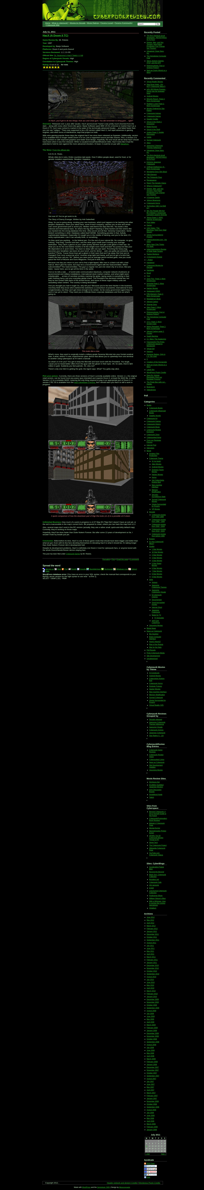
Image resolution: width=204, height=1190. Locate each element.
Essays (152, 539)
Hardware (150, 270)
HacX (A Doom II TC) (55, 35)
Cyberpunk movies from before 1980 (159, 535)
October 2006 (152, 1104)
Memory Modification (156, 491)
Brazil (149, 273)
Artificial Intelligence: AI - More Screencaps (156, 168)
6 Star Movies (157, 568)
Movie (149, 451)
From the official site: (61, 150)
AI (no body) (156, 461)
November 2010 (153, 968)
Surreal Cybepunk (156, 698)
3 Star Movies (157, 558)
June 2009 (151, 1016)
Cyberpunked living (154, 437)
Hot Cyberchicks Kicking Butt (158, 481)
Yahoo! (134, 569)
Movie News (151, 628)
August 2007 (151, 1079)
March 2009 (151, 1025)
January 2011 (152, 963)
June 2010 (151, 982)
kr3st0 (151, 888)
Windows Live (122, 569)
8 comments (134, 559)
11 (146, 1146)
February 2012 (152, 929)
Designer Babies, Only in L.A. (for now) (156, 355)
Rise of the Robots (156, 644)
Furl (66, 569)
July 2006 (150, 1113)
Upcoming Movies (156, 626)
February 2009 (152, 1028)
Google (83, 569)
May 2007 (150, 1087)
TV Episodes (159, 618)
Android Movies (152, 96)
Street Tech (153, 843)
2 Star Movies (157, 555)
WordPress (86, 1187)
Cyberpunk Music (153, 427)
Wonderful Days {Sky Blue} (157, 172)
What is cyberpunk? (60, 23)
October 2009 (152, 1005)
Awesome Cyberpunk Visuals (159, 591)
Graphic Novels (155, 416)
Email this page (122, 559)
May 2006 (150, 1118)
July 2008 (150, 1048)
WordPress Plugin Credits (156, 372)
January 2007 (152, 1099)
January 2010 (152, 997)
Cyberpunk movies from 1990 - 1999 (159, 521)
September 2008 (153, 1042)
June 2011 (151, 948)
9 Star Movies (157, 577)
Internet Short (157, 607)
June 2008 (151, 1050)
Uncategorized (152, 659)
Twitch (151, 797)
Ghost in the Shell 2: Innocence (154, 123)
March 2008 (151, 1059)
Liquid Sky (150, 370)
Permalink (106, 559)
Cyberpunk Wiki (52, 25)
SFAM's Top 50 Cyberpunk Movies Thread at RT (156, 838)
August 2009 (151, 1011)
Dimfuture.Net (154, 782)
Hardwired (150, 263)
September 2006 (153, 1107)
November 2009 (153, 1002)
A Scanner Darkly (153, 197)
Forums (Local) (106, 23)
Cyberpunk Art (152, 419)
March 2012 (151, 926)
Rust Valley (151, 222)
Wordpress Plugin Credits (149, 1183)
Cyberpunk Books (156, 408)
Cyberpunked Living (156, 760)
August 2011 (151, 943)
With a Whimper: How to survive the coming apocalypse (157, 903)
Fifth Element (152, 175)
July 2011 (150, 946)
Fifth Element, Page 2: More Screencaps (155, 295)
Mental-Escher (154, 828)
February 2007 (152, 1096)
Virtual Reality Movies (155, 82)
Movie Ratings (93, 23)
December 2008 (153, 1033)
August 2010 (151, 977)
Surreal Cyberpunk (154, 140)
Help (47, 571)
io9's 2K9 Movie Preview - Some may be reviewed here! (156, 91)
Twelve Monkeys (153, 254)
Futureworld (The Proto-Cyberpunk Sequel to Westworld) (156, 344)
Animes (154, 582)
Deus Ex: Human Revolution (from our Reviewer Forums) (154, 377)
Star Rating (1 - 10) (156, 736)
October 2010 (152, 971)
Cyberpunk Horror (153, 203)
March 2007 (151, 1093)
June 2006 (151, 1116)
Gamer (149, 225)
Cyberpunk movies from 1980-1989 (159, 516)
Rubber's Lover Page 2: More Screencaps (155, 105)
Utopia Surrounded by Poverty (159, 505)
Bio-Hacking (153, 634)
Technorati (108, 569)
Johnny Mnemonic (153, 200)
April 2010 (150, 988)
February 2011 (152, 960)
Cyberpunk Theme (156, 458)
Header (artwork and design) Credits (122, 1183)
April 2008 (150, 1056)
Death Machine (152, 336)
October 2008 (152, 1039)
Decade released (155, 720)
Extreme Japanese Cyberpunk (154, 163)
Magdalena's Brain (154, 299)
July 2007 (150, 1082)
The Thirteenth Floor (154, 177)
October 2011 (152, 937)
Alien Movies (156, 464)
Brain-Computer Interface (155, 638)
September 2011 (153, 940)
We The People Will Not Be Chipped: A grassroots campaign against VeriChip (157, 213)
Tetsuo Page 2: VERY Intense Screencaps (155, 219)
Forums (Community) (123, 23)
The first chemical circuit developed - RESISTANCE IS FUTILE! (157, 38)
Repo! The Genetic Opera (156, 183)
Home (47, 23)
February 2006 (152, 1127)
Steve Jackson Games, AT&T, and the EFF (155, 62)
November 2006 (153, 1101)
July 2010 (150, 980)
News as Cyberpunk (154, 631)
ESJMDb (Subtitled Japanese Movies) (156, 786)
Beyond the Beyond (156, 872)
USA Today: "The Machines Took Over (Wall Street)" (156, 230)
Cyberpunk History (154, 424)
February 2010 (152, 994)
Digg (59, 569)
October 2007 (152, 1073)
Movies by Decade (77, 23)
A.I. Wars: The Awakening (156, 339)
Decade (152, 512)
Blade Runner (152, 127)
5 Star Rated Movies (156, 564)
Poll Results (151, 650)
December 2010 (153, 965)
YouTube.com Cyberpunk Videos (156, 854)
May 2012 (150, 920)
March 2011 (151, 957)
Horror (154, 477)
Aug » (163, 1154)
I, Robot (150, 260)
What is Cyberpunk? (154, 186)
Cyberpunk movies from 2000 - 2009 (159, 525)
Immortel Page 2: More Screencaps (155, 285)
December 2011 (153, 934)
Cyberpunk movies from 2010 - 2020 (159, 530)
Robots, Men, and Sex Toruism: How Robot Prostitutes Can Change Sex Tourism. (156, 45)
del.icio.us (49, 569)
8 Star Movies (157, 574)
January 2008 (152, 1065)
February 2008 (152, 1062)
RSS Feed (150, 1164)
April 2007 (150, 1090)
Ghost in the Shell (153, 130)
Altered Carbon (152, 302)
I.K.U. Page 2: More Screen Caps (154, 323)
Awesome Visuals (155, 727)
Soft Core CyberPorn (156, 622)
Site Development (153, 656)
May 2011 (150, 951)
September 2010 (153, 974)
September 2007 (153, 1076)
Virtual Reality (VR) (156, 705)
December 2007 (153, 1067)
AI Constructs (154, 673)
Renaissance (151, 180)
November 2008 (153, 1036)
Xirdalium (152, 908)
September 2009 (153, 1008)
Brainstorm (151, 387)
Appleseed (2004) (153, 291)
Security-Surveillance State (158, 496)
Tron (148, 276)
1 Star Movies (157, 549)
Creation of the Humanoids (157, 362)
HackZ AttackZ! (155, 642)
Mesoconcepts (124, 1187)
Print (113, 559)
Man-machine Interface (157, 486)
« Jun (147, 1154)
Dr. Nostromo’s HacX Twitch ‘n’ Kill (68, 55)
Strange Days (152, 305)
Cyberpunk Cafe (155, 882)
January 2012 (152, 931)
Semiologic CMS (103, 1187)
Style (151, 580)
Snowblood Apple (155, 795)
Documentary (157, 600)
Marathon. (125, 144)
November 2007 (153, 1070)
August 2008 (151, 1045)
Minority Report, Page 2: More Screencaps (156, 100)
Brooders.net (154, 880)
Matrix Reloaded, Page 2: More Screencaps (156, 328)
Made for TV (156, 615)
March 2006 (151, 1124)
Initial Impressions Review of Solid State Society (156, 250)
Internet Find (151, 445)
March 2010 (151, 991)
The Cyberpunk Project (158, 845)
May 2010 (150, 985)
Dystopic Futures (155, 686)
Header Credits (152, 119)
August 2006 (151, 1110)
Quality (151, 546)
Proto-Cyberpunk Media (156, 653)
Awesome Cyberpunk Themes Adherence (155, 147)
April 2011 (150, 954)
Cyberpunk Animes (154, 113)
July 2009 (150, 1014)
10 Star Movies (157, 552)
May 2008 (150, 1053)
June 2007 (151, 1084)
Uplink (149, 137)
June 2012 (151, 917)
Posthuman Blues (155, 896)
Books (149, 405)
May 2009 (150, 1019)
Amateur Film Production (154, 455)
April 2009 (150, 1022)
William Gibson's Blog (157, 898)
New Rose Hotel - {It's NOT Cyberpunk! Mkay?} (156, 85)
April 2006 (150, 1121)
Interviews (150, 448)
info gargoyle (154, 885)
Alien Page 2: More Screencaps (154, 308)
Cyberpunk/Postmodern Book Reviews (158, 819)
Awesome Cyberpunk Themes (159, 586)
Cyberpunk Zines (153, 435)
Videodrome (151, 390)
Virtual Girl (151, 349)
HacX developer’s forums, (85, 382)
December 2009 (153, 999)
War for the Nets (155, 647)
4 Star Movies (157, 561)
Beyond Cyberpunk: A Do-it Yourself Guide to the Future (157, 814)
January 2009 (152, 1031)
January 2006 (152, 1130)
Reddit (74, 569)
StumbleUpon (95, 569)
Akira (148, 143)
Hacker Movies (152, 288)
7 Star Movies (157, 571)
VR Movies (156, 509)
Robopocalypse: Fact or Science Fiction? (156, 67)
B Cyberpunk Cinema (157, 596)
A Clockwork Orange (154, 257)
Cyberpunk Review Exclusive (154, 431)
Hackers (150, 352)
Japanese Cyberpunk (156, 611)
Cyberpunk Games (73, 554)
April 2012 (150, 923)
